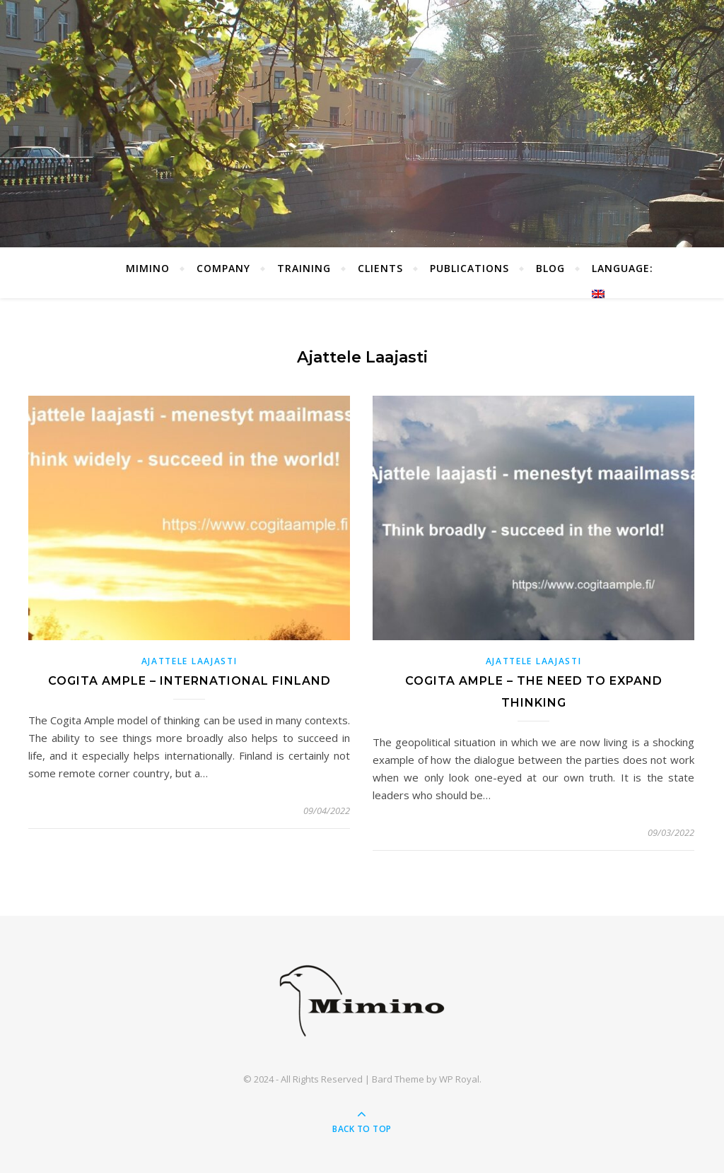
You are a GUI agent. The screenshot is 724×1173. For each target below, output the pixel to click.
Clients (380, 268)
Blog (550, 268)
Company (223, 268)
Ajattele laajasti (189, 661)
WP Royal (459, 1079)
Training (304, 268)
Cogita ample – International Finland (189, 681)
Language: (624, 279)
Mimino (148, 268)
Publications (469, 268)
